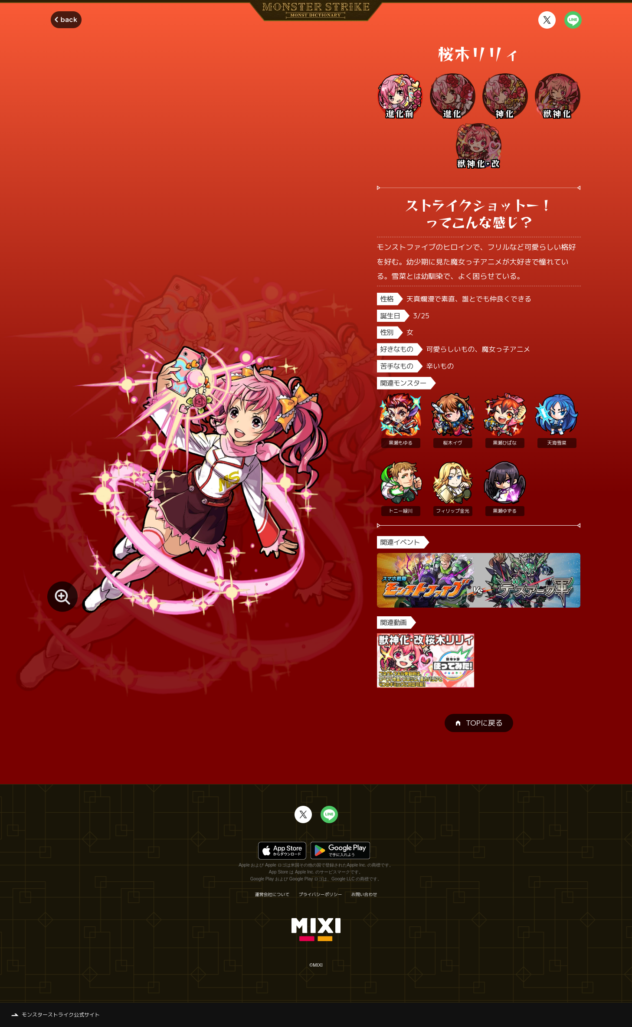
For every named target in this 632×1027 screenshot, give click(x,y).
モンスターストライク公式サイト (61, 1014)
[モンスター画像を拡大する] (62, 597)
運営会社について (272, 894)
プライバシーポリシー (320, 894)
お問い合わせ (364, 894)
